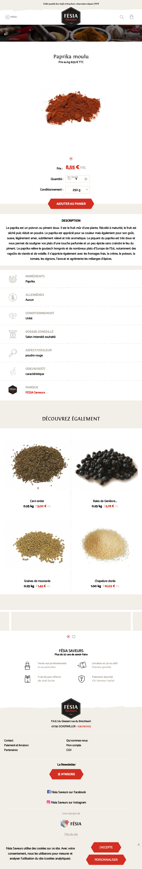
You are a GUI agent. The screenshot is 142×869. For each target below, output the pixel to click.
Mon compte (73, 745)
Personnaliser (106, 859)
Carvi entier (37, 501)
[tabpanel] (71, 111)
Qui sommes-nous (77, 740)
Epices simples (5, 34)
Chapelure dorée (105, 581)
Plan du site (71, 834)
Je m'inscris (66, 774)
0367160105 (84, 726)
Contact (8, 740)
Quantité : (57, 179)
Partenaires (11, 750)
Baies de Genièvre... (105, 501)
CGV (69, 750)
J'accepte (106, 847)
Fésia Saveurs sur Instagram (66, 802)
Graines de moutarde (37, 581)
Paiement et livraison (16, 745)
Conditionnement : (51, 189)
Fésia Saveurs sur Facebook (66, 792)
